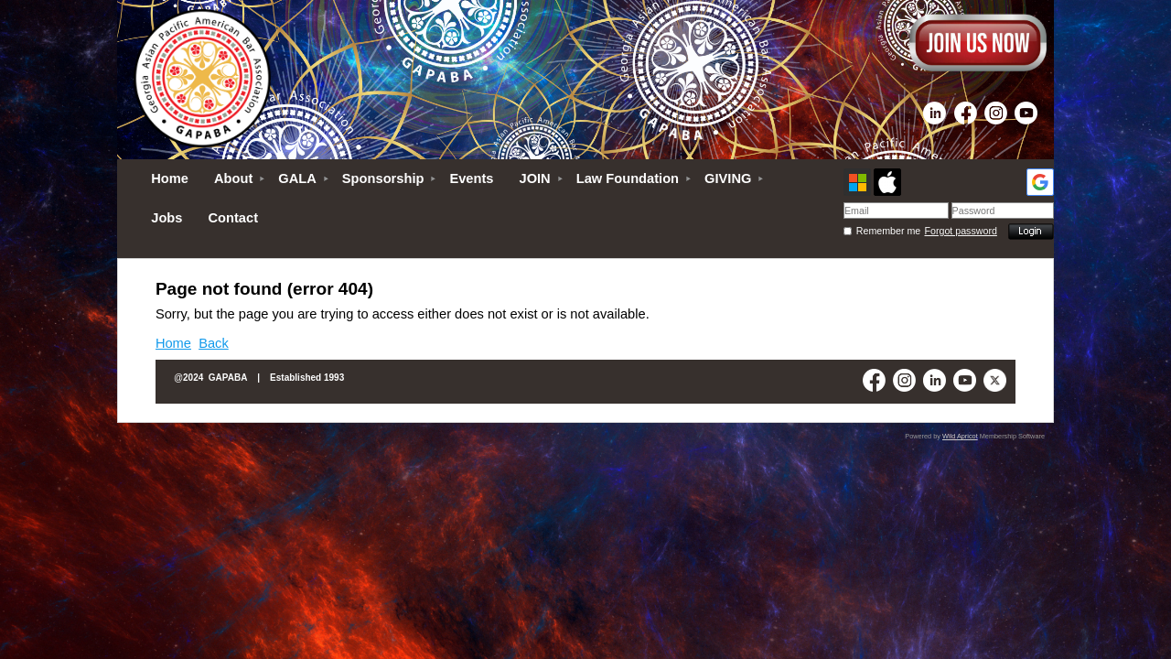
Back (214, 343)
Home (173, 343)
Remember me (888, 230)
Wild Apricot (960, 436)
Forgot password (961, 230)
